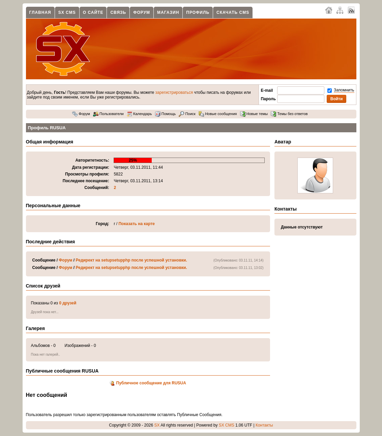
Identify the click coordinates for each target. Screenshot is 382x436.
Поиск (187, 114)
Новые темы (254, 114)
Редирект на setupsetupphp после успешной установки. (131, 260)
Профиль (197, 12)
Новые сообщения (218, 114)
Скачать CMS (232, 12)
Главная (40, 12)
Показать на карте (136, 223)
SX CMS (67, 12)
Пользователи (108, 114)
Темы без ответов (289, 114)
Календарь (139, 114)
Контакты (264, 425)
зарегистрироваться (174, 92)
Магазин (168, 12)
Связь (118, 12)
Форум (141, 12)
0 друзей (67, 303)
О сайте (93, 12)
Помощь (165, 114)
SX (157, 425)
